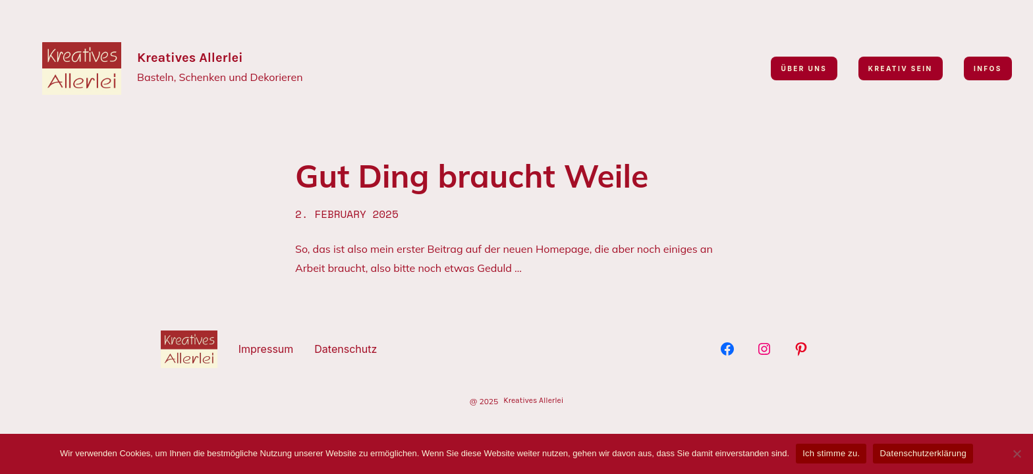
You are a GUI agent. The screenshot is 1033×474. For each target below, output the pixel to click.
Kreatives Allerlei (190, 57)
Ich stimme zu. (831, 453)
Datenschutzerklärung (922, 453)
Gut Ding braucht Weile (471, 176)
